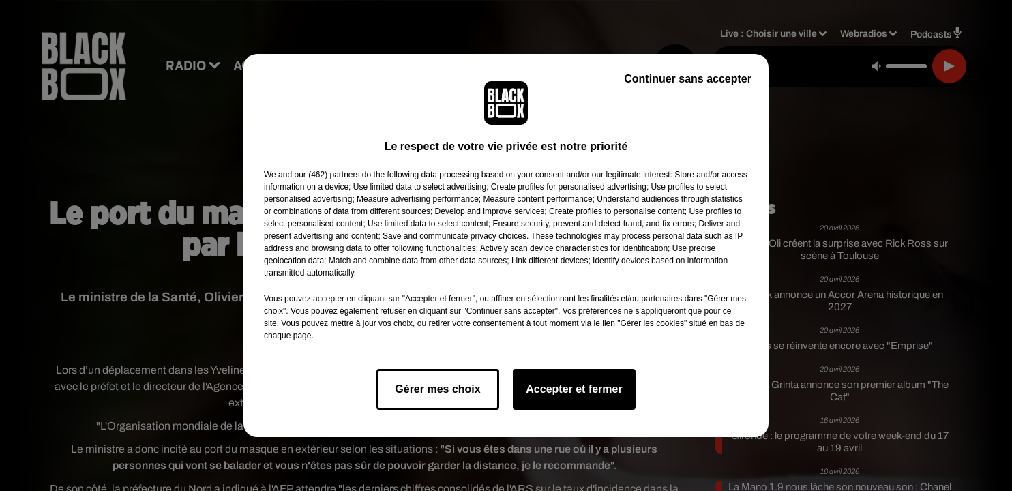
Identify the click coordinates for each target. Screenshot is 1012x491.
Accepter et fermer (574, 389)
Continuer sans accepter (687, 79)
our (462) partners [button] (326, 174)
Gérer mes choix (437, 389)
